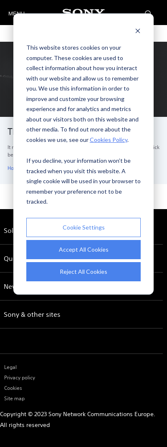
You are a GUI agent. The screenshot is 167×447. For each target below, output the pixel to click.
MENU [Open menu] (15, 13)
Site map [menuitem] (14, 398)
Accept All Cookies (84, 249)
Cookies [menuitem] (13, 387)
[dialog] (83, 154)
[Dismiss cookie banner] (138, 32)
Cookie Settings (84, 227)
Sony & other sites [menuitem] (32, 314)
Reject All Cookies (83, 271)
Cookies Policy (108, 139)
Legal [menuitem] (10, 367)
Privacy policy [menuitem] (19, 377)
